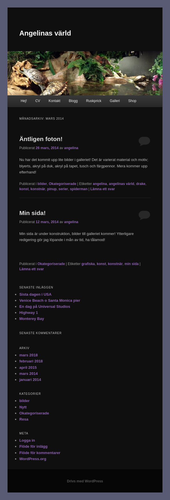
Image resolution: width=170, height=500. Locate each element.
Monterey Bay (31, 318)
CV (37, 101)
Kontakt (55, 101)
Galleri (115, 101)
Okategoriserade (62, 184)
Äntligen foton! (41, 139)
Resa (23, 419)
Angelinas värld (45, 33)
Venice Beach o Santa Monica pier (49, 300)
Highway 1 (28, 312)
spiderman (78, 189)
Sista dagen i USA (35, 294)
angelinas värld (121, 184)
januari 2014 (30, 379)
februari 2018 (31, 361)
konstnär (37, 189)
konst (24, 189)
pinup (52, 189)
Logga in (27, 440)
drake (140, 184)
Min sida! (32, 213)
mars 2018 (28, 355)
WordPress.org (32, 459)
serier (63, 189)
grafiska (88, 264)
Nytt (23, 407)
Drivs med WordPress (85, 481)
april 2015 (28, 367)
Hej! (24, 101)
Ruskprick (93, 101)
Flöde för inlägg (33, 446)
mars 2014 (28, 373)
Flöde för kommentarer (40, 453)
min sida (132, 264)
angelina (71, 148)
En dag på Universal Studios (44, 306)
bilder (42, 184)
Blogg (73, 101)
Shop (132, 101)
